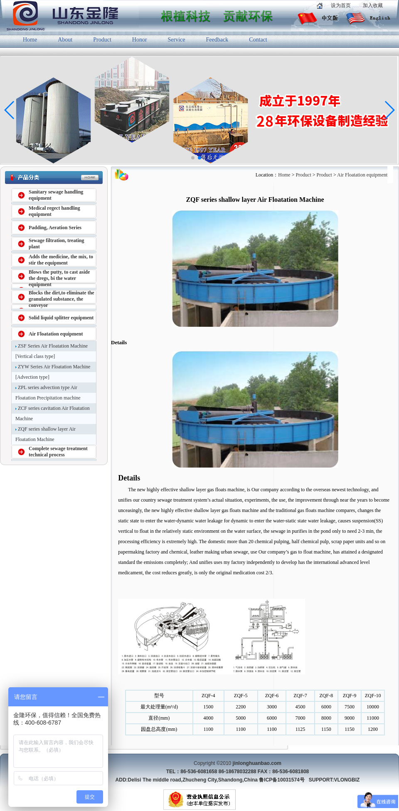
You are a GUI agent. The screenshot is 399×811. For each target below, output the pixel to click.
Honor (139, 40)
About (65, 40)
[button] (193, 157)
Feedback (217, 40)
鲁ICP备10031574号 (281, 780)
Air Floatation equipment (362, 175)
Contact (258, 40)
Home (30, 40)
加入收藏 (373, 5)
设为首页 (341, 5)
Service (176, 40)
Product (102, 40)
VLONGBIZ (347, 780)
